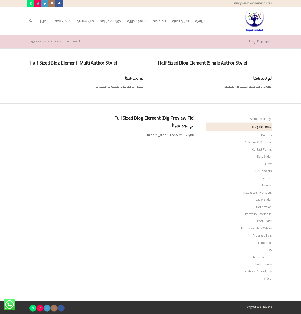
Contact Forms (262, 149)
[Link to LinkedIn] (44, 3)
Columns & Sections (258, 142)
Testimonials (263, 264)
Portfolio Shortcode (258, 214)
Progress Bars (262, 235)
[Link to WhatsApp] (30, 3)
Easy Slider (264, 156)
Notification (264, 207)
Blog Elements (260, 41)
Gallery (267, 164)
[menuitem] (200, 21)
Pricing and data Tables (256, 228)
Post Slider (264, 221)
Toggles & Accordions (257, 271)
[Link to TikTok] (37, 3)
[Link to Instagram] (51, 3)
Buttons (266, 135)
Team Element (262, 257)
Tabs (268, 250)
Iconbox (266, 178)
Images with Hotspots (257, 192)
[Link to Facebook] (59, 3)
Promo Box (264, 242)
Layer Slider (264, 199)
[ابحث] (31, 21)
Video (268, 278)
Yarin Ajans (265, 307)
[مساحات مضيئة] (255, 21)
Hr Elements (263, 171)
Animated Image (261, 119)
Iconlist (267, 185)
